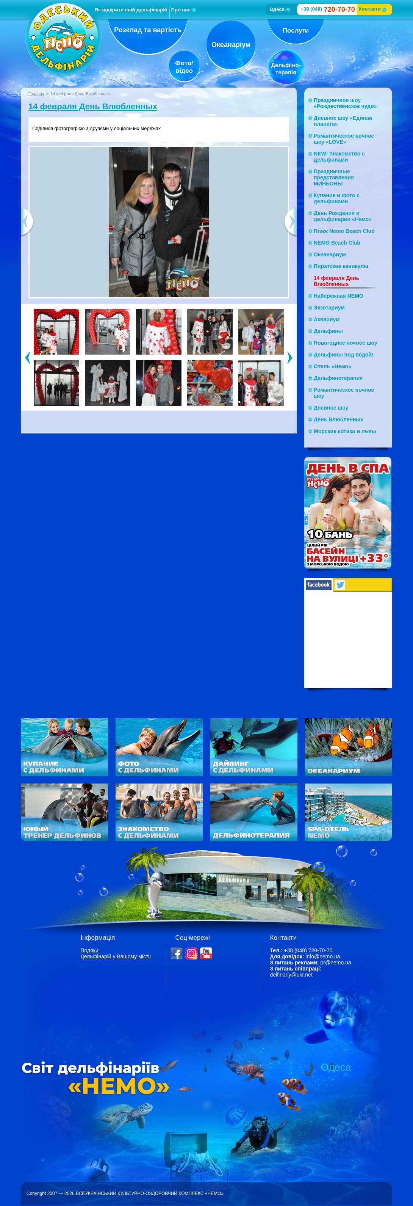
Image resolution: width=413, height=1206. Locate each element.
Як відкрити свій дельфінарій (131, 10)
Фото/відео (184, 67)
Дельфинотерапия (338, 378)
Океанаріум (230, 45)
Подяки (90, 950)
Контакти (372, 9)
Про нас (183, 10)
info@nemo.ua (322, 956)
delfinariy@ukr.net (291, 975)
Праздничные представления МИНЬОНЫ (334, 177)
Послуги (296, 30)
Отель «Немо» (332, 366)
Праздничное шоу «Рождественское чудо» (345, 103)
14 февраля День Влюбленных (92, 106)
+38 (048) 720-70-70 (308, 950)
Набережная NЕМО (338, 296)
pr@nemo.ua (336, 962)
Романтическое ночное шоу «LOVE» (344, 139)
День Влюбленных (338, 419)
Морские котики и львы (345, 431)
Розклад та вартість (147, 30)
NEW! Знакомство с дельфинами (339, 157)
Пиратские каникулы (341, 266)
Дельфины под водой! (344, 355)
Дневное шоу (331, 408)
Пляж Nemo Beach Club (344, 231)
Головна (36, 93)
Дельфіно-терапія (285, 68)
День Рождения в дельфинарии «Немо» (343, 216)
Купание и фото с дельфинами (337, 198)
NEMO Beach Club (337, 243)
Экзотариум (329, 308)
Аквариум (326, 319)
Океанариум (330, 254)
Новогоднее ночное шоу (345, 343)
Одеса (279, 9)
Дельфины (328, 331)
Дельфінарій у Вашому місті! (116, 956)
